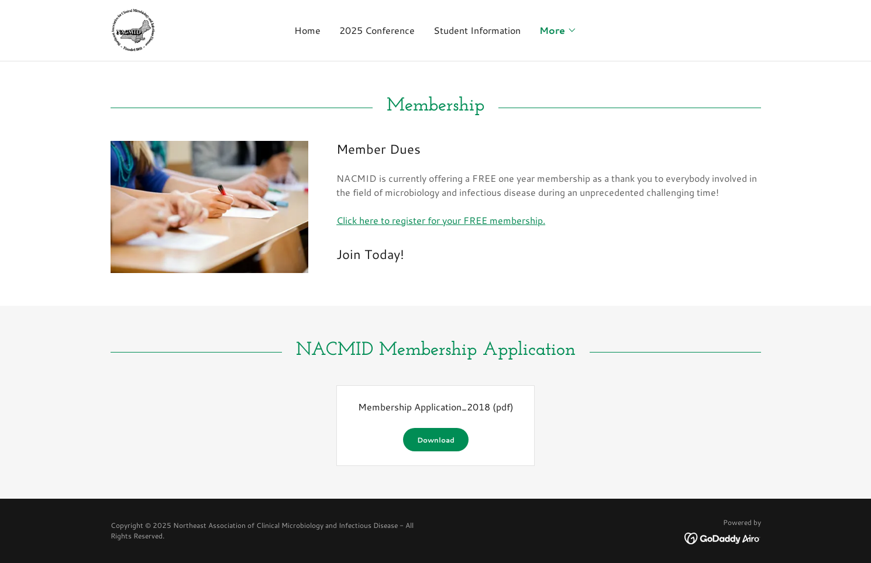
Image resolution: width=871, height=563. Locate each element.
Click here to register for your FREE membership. (440, 220)
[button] (558, 30)
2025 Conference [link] (377, 30)
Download (436, 440)
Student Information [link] (477, 30)
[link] (133, 29)
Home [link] (307, 30)
